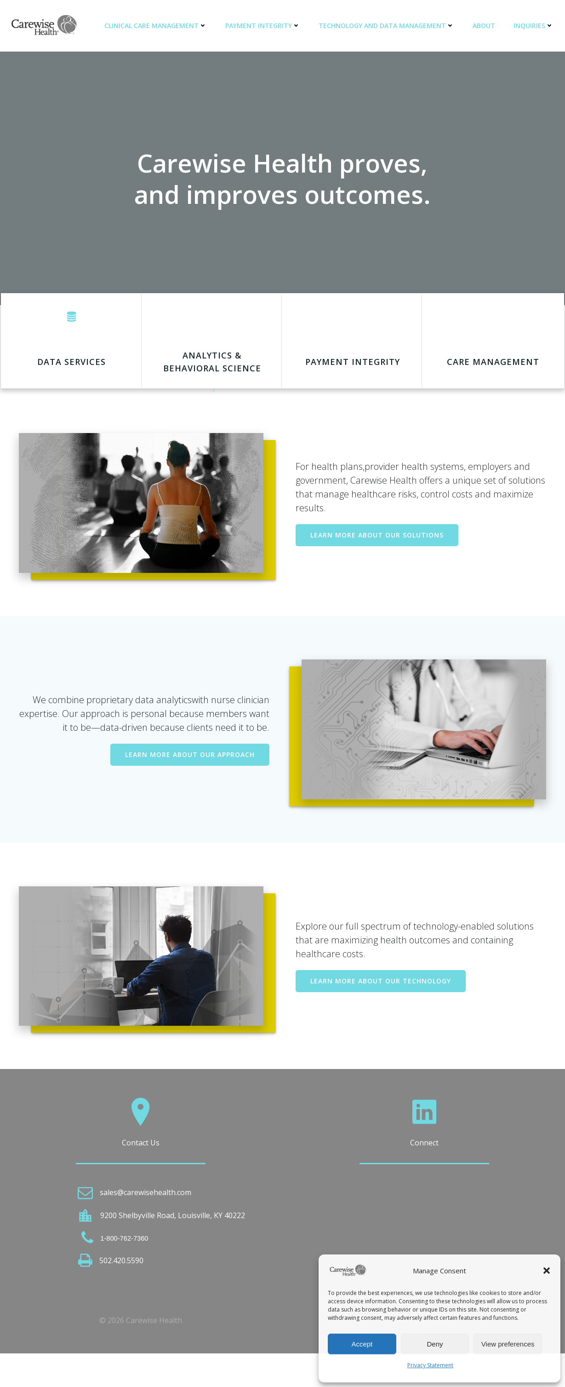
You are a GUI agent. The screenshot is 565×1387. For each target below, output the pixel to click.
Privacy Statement (430, 1365)
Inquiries (536, 25)
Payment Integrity (265, 25)
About (486, 25)
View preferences (508, 1344)
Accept (361, 1344)
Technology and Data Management (389, 25)
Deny (435, 1344)
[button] (546, 1270)
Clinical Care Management (158, 25)
